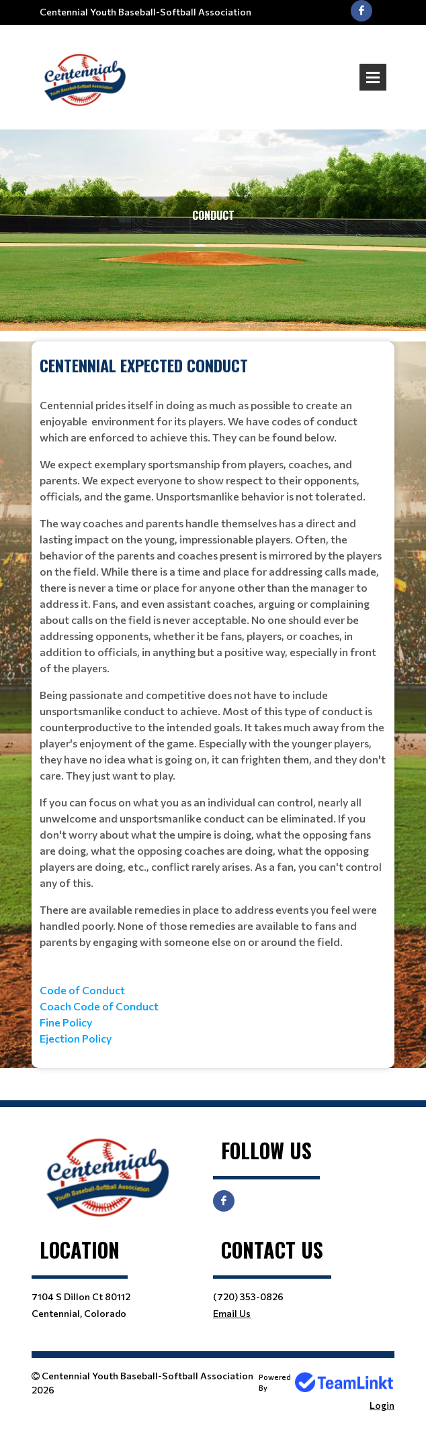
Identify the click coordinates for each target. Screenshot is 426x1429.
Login (382, 1405)
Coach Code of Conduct (99, 1006)
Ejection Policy (76, 1038)
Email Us (232, 1313)
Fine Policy (66, 1022)
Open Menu (372, 77)
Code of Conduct (82, 990)
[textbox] (213, 700)
